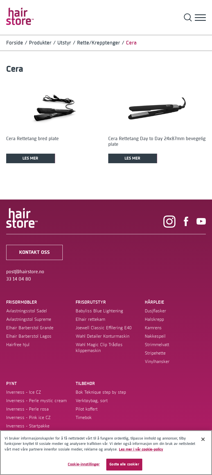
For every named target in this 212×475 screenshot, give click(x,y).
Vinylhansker (157, 361)
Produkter (40, 42)
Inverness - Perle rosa (27, 409)
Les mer (30, 158)
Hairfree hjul (18, 345)
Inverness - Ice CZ (23, 392)
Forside (14, 42)
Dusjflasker (155, 311)
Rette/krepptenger (98, 42)
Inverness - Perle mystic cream (36, 401)
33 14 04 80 (18, 279)
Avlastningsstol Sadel (26, 311)
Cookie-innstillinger (84, 464)
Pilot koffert (87, 409)
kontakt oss (34, 252)
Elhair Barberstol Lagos (28, 336)
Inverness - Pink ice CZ (28, 417)
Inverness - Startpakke (27, 426)
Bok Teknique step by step (101, 392)
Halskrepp (154, 319)
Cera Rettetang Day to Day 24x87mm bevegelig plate (157, 141)
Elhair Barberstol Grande (29, 328)
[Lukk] (203, 439)
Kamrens (153, 328)
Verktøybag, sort (92, 401)
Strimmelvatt (157, 345)
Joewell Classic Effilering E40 (104, 328)
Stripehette (155, 353)
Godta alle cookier (124, 464)
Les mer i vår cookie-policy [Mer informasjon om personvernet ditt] (141, 449)
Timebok (84, 417)
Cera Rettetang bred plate (32, 139)
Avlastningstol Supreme (28, 319)
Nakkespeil (155, 336)
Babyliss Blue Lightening (99, 311)
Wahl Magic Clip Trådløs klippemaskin (99, 347)
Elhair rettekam (90, 319)
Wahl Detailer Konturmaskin (102, 336)
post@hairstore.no (25, 272)
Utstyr (64, 42)
